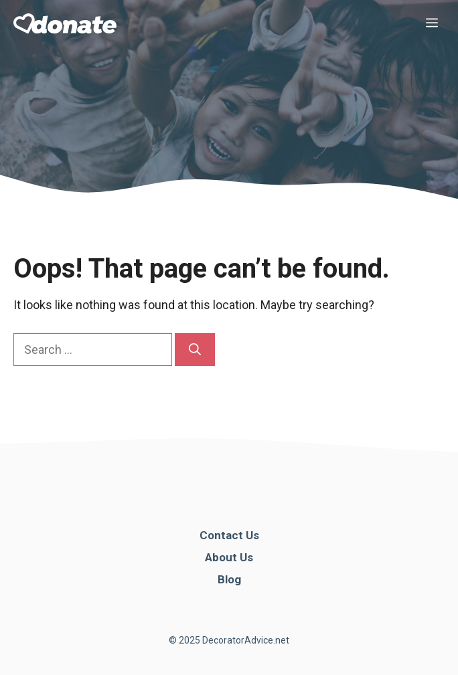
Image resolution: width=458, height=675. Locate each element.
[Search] (195, 349)
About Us (229, 557)
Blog (229, 579)
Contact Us (229, 535)
